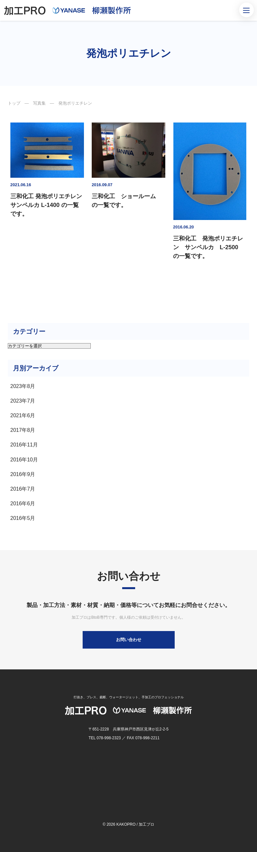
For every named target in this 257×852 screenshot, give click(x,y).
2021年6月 (22, 415)
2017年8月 (22, 430)
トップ (14, 103)
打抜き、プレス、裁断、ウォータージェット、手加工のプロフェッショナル (129, 697)
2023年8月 (22, 386)
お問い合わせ (128, 639)
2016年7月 (22, 489)
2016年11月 (24, 444)
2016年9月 (22, 474)
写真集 (39, 103)
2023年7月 (22, 401)
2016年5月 (22, 518)
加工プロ (146, 824)
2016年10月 (24, 459)
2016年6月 (22, 503)
